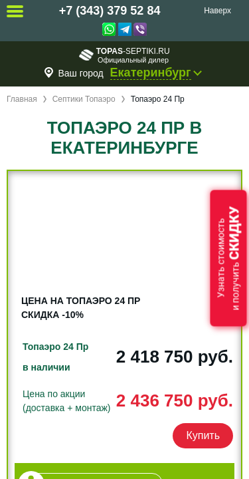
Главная (22, 99)
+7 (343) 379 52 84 (110, 10)
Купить (203, 435)
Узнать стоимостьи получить (228, 258)
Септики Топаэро (84, 99)
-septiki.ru (124, 55)
